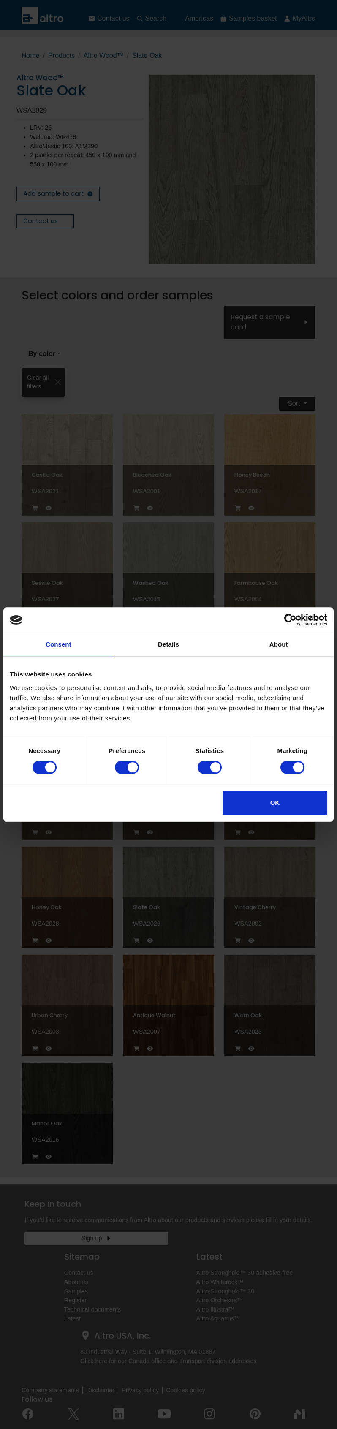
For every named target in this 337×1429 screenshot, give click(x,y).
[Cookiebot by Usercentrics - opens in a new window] (290, 620)
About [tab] (278, 644)
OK (275, 802)
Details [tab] (168, 644)
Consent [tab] (58, 644)
